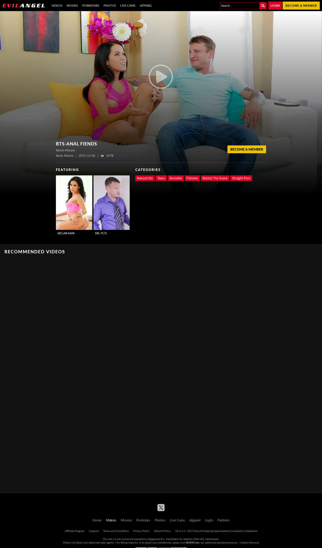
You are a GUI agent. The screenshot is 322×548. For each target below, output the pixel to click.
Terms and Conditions (116, 531)
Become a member (301, 5)
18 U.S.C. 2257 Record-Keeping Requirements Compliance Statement (216, 531)
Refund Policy (162, 531)
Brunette (176, 178)
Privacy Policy (141, 531)
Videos (56, 5)
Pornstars (90, 5)
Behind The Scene (215, 178)
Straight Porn (241, 178)
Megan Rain (65, 233)
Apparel (146, 5)
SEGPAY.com (192, 542)
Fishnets (192, 178)
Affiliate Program (75, 531)
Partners (224, 520)
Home (97, 520)
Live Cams (127, 5)
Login (275, 5)
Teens (161, 178)
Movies (72, 5)
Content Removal (249, 542)
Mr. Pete (101, 233)
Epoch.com (82, 542)
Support (94, 531)
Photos (110, 5)
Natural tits (145, 178)
